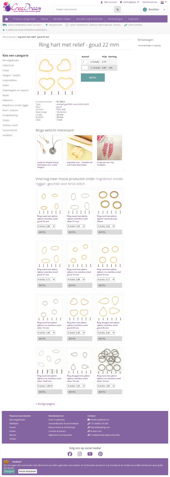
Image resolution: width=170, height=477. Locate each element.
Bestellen (151, 9)
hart (59, 109)
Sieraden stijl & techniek (89, 18)
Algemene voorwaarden (60, 433)
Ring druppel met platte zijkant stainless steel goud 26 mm (105, 322)
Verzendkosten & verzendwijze (63, 421)
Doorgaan (9, 471)
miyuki (5, 95)
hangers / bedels (11, 75)
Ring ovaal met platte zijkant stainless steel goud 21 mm (47, 269)
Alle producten (9, 36)
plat (64, 109)
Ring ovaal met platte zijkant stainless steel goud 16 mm (47, 215)
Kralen (12, 429)
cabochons (8, 65)
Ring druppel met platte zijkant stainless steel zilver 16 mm (76, 375)
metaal (60, 104)
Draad (12, 425)
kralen (5, 85)
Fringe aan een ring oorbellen (102, 162)
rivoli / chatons (10, 110)
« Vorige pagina (45, 402)
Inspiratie (133, 18)
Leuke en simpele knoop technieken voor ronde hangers (47, 163)
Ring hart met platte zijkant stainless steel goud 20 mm (75, 322)
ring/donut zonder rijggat (15, 105)
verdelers (7, 135)
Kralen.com (94, 429)
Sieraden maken (62, 18)
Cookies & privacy (57, 429)
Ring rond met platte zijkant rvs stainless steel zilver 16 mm (103, 375)
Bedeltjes (13, 421)
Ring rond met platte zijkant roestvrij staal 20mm (104, 215)
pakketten (7, 100)
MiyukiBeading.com (98, 425)
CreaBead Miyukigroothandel (103, 433)
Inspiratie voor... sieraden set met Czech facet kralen (76, 162)
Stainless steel (10, 125)
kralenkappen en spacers (15, 90)
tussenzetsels (9, 130)
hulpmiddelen (9, 80)
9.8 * (44, 30)
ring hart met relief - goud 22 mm (33, 36)
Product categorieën (24, 18)
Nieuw (44, 18)
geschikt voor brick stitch (76, 104)
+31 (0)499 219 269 (97, 421)
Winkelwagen (145, 40)
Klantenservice (150, 1)
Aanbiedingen (115, 18)
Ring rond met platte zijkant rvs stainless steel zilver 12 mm (47, 322)
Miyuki (12, 433)
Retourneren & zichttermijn (61, 425)
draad (5, 70)
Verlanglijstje (130, 1)
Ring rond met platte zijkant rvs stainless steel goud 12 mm (75, 269)
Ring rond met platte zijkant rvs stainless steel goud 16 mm (103, 269)
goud (59, 106)
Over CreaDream (56, 417)
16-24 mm (61, 111)
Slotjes (12, 437)
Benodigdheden (17, 417)
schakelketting (10, 115)
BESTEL (92, 77)
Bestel (42, 228)
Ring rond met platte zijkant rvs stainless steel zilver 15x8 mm (47, 375)
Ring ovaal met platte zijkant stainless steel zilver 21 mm (75, 215)
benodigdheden (10, 60)
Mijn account (109, 1)
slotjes (5, 120)
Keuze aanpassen (27, 471)
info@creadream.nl (98, 417)
